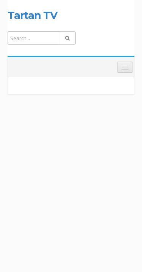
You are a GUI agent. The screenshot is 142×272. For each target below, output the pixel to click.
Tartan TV (32, 15)
